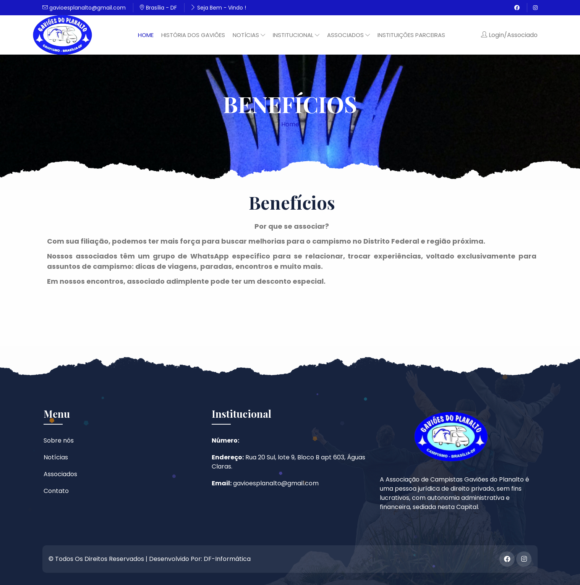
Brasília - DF (158, 7)
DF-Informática (227, 558)
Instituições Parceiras (411, 35)
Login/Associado (509, 35)
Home (290, 124)
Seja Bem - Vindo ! (218, 7)
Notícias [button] (249, 35)
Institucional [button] (296, 35)
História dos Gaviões (193, 35)
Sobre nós (59, 440)
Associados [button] (348, 35)
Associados (60, 474)
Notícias (56, 457)
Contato (56, 490)
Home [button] (146, 35)
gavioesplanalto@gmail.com (84, 7)
